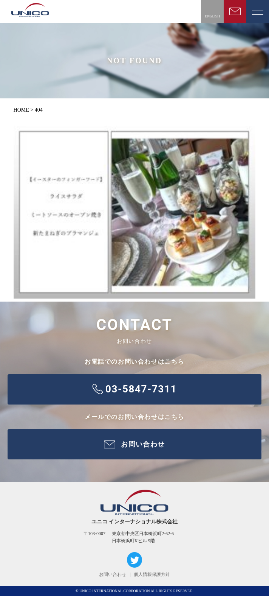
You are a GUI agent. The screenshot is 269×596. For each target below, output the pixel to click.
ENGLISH (212, 16)
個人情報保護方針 (152, 574)
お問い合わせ (112, 574)
